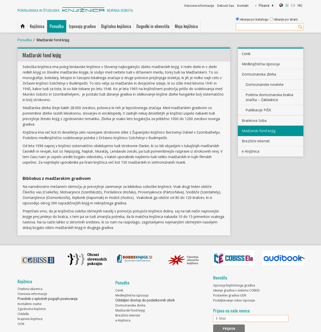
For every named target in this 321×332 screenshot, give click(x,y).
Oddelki (23, 314)
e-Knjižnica (250, 151)
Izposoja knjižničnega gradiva (234, 285)
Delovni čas (225, 6)
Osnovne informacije (199, 6)
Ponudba (57, 26)
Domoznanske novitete (265, 84)
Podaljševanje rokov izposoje (234, 300)
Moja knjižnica (186, 26)
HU (300, 6)
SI (286, 6)
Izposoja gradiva (82, 26)
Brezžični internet (256, 141)
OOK (21, 324)
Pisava (264, 6)
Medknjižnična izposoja (261, 64)
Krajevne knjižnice (30, 319)
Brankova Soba (254, 120)
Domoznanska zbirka (259, 74)
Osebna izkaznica (30, 289)
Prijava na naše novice (231, 311)
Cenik (246, 53)
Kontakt (243, 6)
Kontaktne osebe (30, 304)
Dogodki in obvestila (153, 26)
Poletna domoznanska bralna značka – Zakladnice (269, 97)
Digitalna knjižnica (116, 26)
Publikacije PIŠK (258, 110)
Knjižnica (37, 26)
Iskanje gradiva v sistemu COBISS (236, 290)
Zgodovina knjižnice (32, 309)
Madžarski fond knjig (258, 130)
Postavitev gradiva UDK (229, 295)
